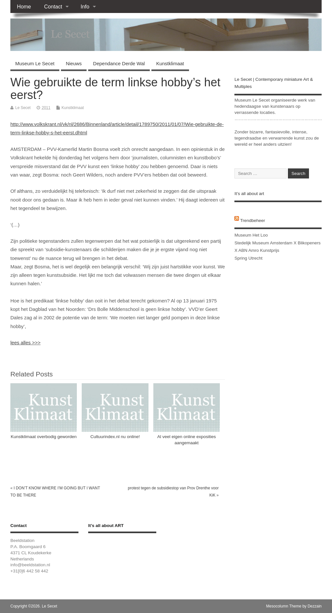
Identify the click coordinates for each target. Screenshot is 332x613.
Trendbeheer (252, 220)
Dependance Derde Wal (119, 63)
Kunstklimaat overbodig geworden (44, 436)
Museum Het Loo (251, 235)
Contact (53, 6)
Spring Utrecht (248, 258)
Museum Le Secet (34, 63)
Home (24, 6)
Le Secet (22, 107)
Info (84, 6)
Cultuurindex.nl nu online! (115, 436)
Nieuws (74, 63)
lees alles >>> (25, 342)
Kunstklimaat (170, 63)
